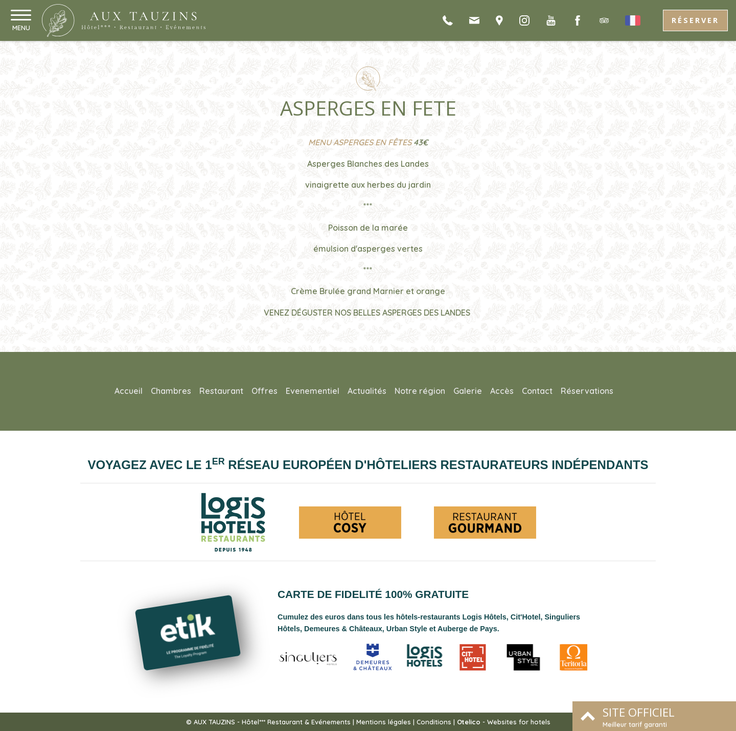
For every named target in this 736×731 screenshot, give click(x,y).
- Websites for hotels (503, 722)
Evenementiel (312, 391)
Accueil (128, 391)
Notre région (420, 391)
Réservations (587, 391)
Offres (264, 391)
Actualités (367, 391)
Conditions (434, 722)
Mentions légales (383, 722)
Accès (502, 391)
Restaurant (221, 391)
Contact (537, 391)
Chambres (171, 391)
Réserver (695, 20)
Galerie (467, 391)
